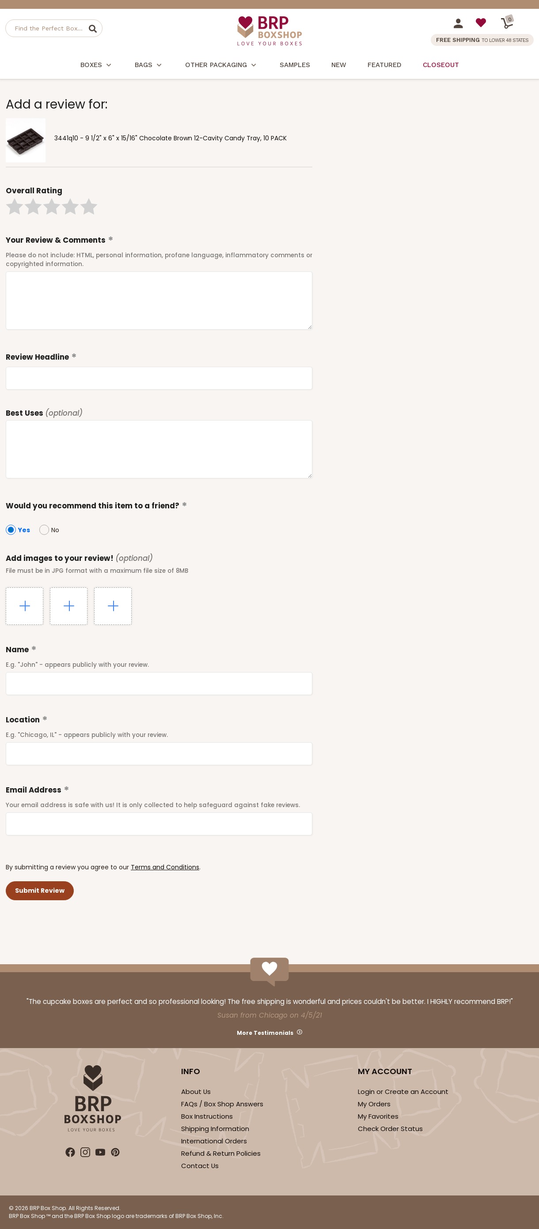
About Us (196, 1091)
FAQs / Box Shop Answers (222, 1104)
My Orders (374, 1104)
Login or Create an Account (403, 1091)
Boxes (97, 66)
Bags (149, 66)
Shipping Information (215, 1128)
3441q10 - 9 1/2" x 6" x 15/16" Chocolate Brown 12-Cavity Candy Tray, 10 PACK (170, 138)
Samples (295, 65)
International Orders (214, 1141)
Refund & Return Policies (221, 1153)
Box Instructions (207, 1116)
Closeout (441, 65)
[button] (14, 206)
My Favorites (378, 1116)
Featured (385, 65)
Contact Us (200, 1165)
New (338, 65)
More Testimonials (265, 1033)
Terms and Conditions (165, 867)
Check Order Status (390, 1128)
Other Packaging (221, 66)
